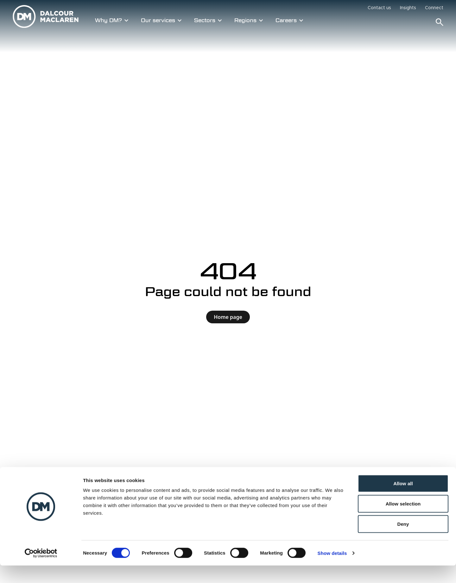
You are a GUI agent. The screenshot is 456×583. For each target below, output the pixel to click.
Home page (228, 317)
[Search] (439, 22)
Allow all (403, 501)
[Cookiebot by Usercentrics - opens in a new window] (41, 570)
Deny (403, 541)
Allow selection (403, 521)
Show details (332, 570)
